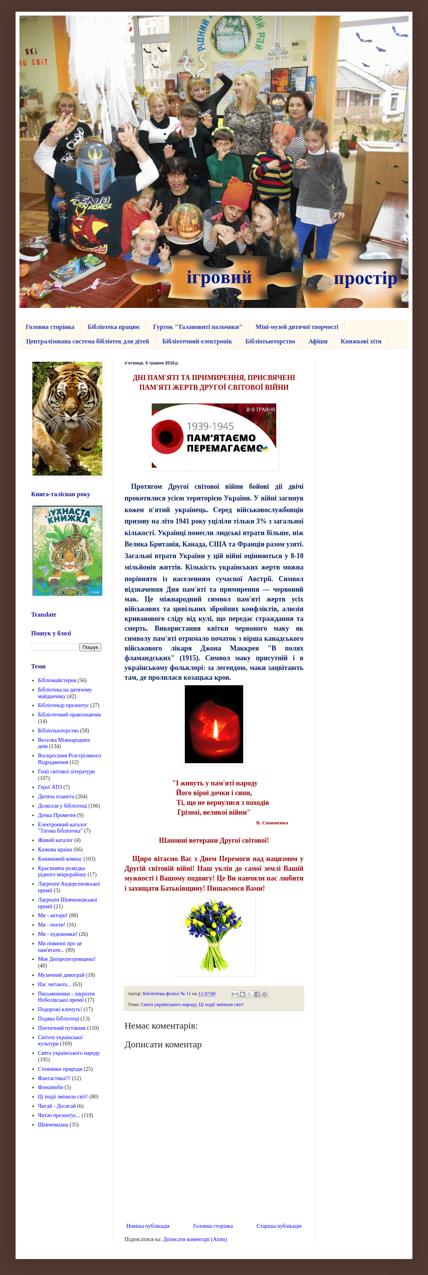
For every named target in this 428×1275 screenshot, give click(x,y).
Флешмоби (50, 1087)
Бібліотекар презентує (63, 705)
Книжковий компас (60, 859)
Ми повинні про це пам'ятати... (60, 947)
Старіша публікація (279, 1226)
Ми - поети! (52, 925)
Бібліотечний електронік (197, 341)
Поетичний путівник (62, 1028)
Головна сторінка (50, 327)
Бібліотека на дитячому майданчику (65, 693)
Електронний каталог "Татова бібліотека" (63, 828)
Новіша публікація (148, 1226)
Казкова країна (55, 849)
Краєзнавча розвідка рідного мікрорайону (62, 871)
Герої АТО (50, 787)
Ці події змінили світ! (221, 1004)
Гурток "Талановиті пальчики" (198, 327)
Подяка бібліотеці (58, 1019)
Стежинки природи (60, 1069)
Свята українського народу (168, 1004)
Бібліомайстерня (57, 680)
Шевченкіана (53, 1125)
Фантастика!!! (54, 1078)
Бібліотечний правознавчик (69, 715)
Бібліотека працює (114, 327)
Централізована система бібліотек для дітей (87, 341)
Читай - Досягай (57, 1106)
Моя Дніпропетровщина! (67, 959)
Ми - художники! (58, 934)
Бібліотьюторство (270, 341)
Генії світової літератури (66, 772)
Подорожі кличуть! (60, 1009)
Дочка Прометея (57, 815)
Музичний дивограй (61, 975)
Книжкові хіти (361, 341)
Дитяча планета (56, 796)
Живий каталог (55, 840)
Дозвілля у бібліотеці (62, 806)
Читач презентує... (59, 1115)
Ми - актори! (53, 915)
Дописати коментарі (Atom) (195, 1239)
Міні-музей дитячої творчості (297, 327)
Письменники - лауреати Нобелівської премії (66, 997)
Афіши (318, 341)
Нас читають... (55, 984)
